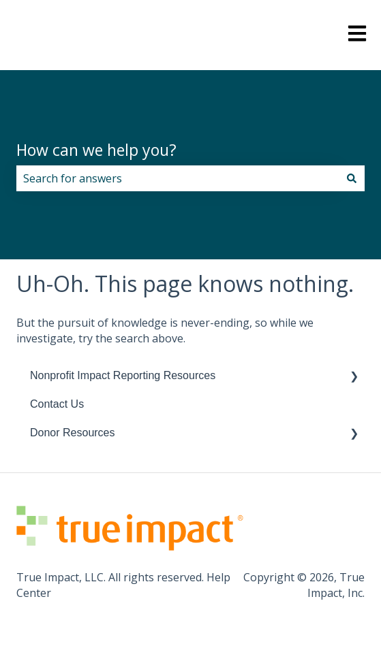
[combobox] (177, 178)
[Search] (352, 178)
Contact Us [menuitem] (57, 404)
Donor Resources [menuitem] (72, 432)
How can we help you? (96, 150)
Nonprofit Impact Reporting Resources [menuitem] (122, 375)
